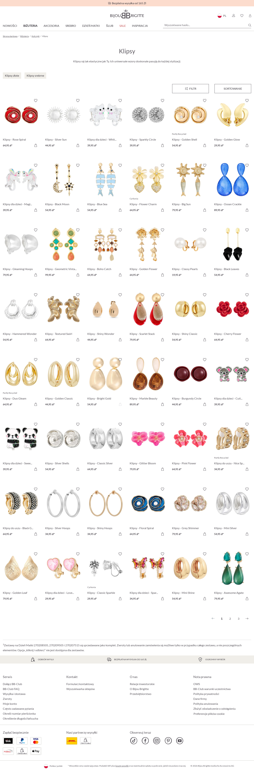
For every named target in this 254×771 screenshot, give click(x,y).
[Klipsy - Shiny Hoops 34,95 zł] (105, 512)
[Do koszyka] (35, 145)
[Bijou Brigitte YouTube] (180, 740)
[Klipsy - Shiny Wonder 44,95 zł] (105, 318)
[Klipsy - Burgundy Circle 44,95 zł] (190, 382)
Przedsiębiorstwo (140, 693)
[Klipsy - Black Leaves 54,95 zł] (232, 253)
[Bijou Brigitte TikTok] (134, 740)
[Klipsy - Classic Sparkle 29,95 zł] (105, 577)
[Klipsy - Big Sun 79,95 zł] (190, 188)
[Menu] (190, 88)
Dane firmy (200, 698)
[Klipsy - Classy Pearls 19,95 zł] (190, 253)
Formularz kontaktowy (80, 684)
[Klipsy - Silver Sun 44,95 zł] (63, 123)
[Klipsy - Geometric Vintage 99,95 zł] (63, 253)
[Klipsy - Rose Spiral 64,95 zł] (21, 123)
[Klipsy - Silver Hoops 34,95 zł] (63, 512)
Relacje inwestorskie (142, 684)
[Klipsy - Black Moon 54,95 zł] (63, 188)
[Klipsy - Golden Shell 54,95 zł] (190, 123)
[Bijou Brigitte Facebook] (145, 740)
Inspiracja (140, 25)
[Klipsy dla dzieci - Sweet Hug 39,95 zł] (21, 447)
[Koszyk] (250, 15)
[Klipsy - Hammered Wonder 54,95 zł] (21, 318)
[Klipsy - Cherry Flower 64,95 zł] (232, 318)
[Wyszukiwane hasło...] (207, 25)
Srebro (70, 25)
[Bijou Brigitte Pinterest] (168, 740)
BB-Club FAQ (11, 689)
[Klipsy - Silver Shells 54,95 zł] (63, 447)
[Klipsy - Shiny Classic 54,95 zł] (190, 318)
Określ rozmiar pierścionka (19, 713)
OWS (196, 684)
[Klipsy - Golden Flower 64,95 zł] (148, 253)
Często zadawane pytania (18, 708)
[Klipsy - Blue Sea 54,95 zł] (105, 188)
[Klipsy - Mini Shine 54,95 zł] (190, 577)
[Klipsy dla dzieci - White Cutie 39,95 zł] (105, 123)
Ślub (109, 25)
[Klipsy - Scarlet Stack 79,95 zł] (148, 318)
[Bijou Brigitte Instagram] (157, 740)
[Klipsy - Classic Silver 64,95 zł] (105, 447)
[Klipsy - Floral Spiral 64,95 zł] (148, 512)
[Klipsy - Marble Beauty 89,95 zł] (148, 382)
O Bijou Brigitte (139, 689)
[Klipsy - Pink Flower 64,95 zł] (190, 447)
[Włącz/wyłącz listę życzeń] (35, 100)
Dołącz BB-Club (12, 684)
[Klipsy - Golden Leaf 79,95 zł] (21, 577)
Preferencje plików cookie (209, 713)
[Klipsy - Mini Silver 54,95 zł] (232, 512)
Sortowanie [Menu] (233, 88)
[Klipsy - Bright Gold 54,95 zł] (105, 382)
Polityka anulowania (205, 703)
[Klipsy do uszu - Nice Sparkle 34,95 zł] (232, 447)
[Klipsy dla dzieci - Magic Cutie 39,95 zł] (21, 188)
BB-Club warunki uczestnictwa (212, 689)
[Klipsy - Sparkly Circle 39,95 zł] (148, 123)
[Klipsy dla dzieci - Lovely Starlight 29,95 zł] (63, 577)
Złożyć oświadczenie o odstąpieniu (214, 708)
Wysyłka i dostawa (14, 693)
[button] (233, 15)
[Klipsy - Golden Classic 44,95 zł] (63, 382)
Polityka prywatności (206, 693)
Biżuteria (30, 25)
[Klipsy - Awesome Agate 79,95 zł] (232, 577)
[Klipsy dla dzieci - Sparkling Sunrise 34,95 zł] (148, 577)
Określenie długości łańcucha (20, 718)
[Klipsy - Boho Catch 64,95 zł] (105, 253)
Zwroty (7, 698)
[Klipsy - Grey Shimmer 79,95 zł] (190, 512)
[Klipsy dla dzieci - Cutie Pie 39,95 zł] (232, 382)
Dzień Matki (91, 25)
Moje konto (10, 703)
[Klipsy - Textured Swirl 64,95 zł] (63, 318)
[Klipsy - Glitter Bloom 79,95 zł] (148, 447)
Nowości (10, 25)
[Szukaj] (250, 25)
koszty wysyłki (122, 765)
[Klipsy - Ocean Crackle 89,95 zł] (232, 188)
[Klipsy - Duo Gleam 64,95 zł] (21, 382)
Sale (122, 25)
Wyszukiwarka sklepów (80, 689)
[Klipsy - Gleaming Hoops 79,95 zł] (21, 253)
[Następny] (247, 618)
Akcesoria (51, 25)
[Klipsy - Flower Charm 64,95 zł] (148, 188)
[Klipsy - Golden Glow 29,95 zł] (232, 123)
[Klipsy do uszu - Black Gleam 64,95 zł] (21, 512)
